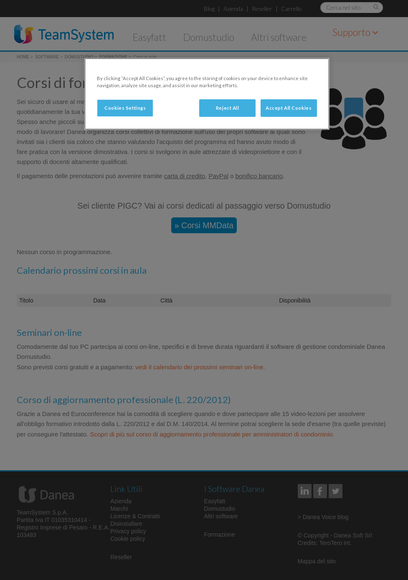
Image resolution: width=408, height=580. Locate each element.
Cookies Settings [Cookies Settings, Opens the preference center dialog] (125, 108)
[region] (206, 94)
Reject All (227, 108)
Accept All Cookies (289, 108)
